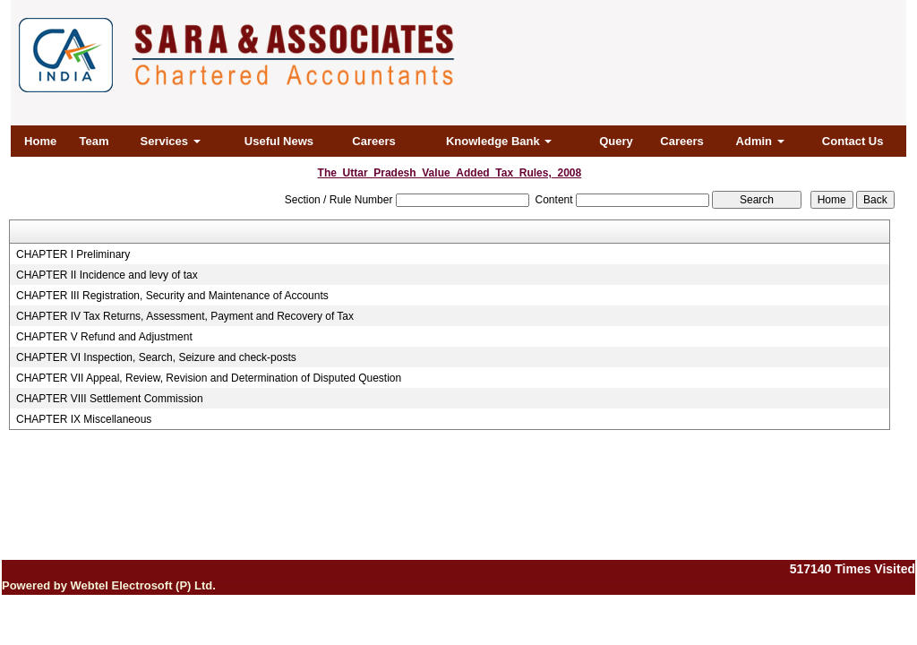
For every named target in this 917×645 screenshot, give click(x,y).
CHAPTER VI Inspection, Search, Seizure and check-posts (156, 357)
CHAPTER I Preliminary (73, 254)
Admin (760, 141)
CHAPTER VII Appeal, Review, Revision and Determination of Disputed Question (208, 378)
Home (40, 141)
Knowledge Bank (499, 141)
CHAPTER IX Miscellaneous (83, 419)
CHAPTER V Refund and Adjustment (104, 337)
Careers (373, 141)
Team (93, 141)
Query (616, 141)
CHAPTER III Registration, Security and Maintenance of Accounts (172, 295)
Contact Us (853, 141)
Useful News (278, 141)
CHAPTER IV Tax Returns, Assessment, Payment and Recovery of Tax (185, 316)
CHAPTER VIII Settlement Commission (109, 398)
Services (171, 141)
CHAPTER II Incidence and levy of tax (107, 275)
